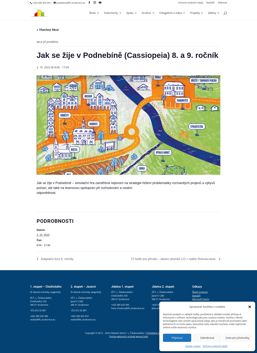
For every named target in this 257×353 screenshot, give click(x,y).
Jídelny (212, 13)
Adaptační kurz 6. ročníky (57, 259)
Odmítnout (207, 338)
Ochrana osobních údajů (215, 346)
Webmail (222, 3)
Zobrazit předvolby (237, 338)
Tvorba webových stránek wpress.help (128, 336)
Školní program (200, 292)
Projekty (195, 13)
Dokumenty (111, 13)
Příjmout (177, 338)
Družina (146, 13)
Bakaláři (211, 3)
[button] (250, 307)
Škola (92, 13)
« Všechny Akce (48, 29)
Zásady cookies (192, 346)
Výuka (129, 13)
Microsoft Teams (200, 299)
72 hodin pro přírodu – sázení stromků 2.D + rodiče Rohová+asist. (174, 259)
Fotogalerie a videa (170, 13)
